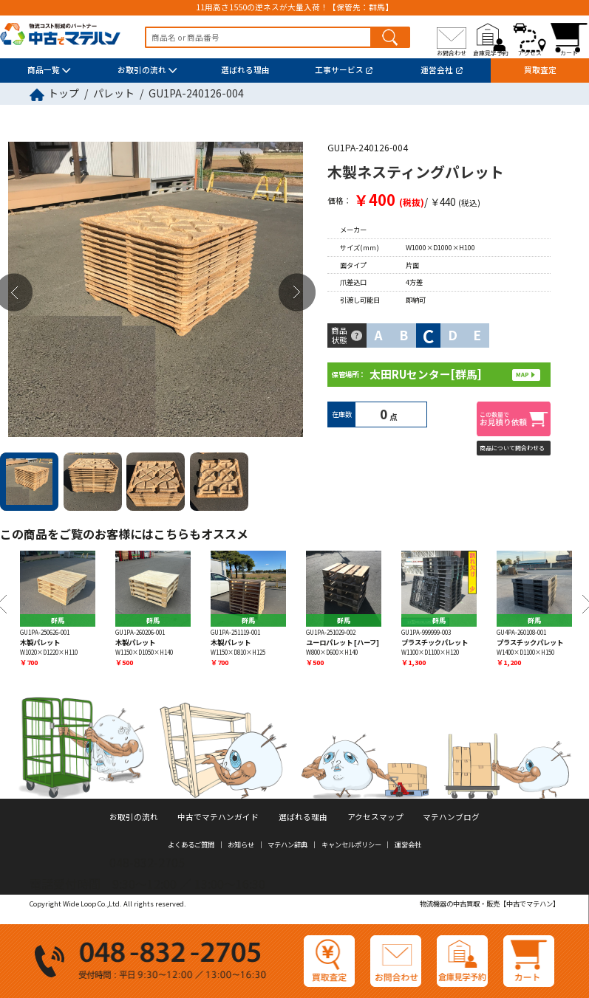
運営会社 (437, 69)
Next (297, 293)
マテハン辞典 (287, 844)
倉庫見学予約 (490, 53)
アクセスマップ (375, 816)
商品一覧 (43, 69)
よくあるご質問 (191, 844)
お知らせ (241, 844)
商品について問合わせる (512, 448)
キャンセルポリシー (351, 844)
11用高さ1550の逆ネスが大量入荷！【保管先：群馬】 (294, 8)
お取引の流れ (142, 69)
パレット (114, 93)
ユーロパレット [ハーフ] (342, 642)
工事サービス (339, 69)
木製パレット (40, 642)
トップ (63, 93)
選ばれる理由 (245, 69)
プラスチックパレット (434, 642)
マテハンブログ (451, 816)
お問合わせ (451, 53)
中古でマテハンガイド (218, 816)
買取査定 (540, 69)
